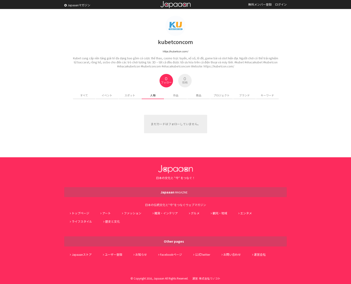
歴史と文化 (112, 221)
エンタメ (246, 213)
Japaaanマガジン (77, 5)
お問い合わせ (232, 254)
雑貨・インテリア (166, 213)
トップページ (80, 213)
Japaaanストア (82, 254)
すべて (84, 95)
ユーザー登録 (113, 254)
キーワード (267, 95)
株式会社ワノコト (209, 278)
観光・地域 (220, 213)
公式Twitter (202, 254)
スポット (129, 95)
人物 (153, 95)
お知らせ (141, 254)
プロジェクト (221, 95)
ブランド (244, 95)
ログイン (281, 4)
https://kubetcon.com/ (175, 51)
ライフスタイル (82, 221)
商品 (198, 95)
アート (106, 213)
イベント (107, 95)
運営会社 (260, 254)
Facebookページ (171, 254)
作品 (175, 95)
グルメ (195, 213)
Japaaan (175, 4)
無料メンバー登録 (260, 4)
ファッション (132, 213)
